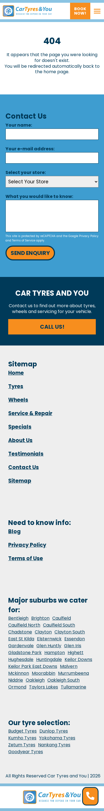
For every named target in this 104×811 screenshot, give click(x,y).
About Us (20, 440)
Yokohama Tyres (57, 738)
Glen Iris (72, 646)
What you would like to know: (39, 196)
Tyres (15, 386)
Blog (14, 531)
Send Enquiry (30, 253)
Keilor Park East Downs (32, 666)
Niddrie (15, 680)
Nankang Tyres (54, 745)
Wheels (18, 400)
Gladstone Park (25, 652)
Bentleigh (18, 618)
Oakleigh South (63, 680)
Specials (19, 427)
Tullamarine (73, 687)
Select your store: (25, 172)
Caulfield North (24, 625)
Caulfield (61, 618)
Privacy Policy (89, 236)
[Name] (52, 134)
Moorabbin (43, 673)
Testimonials (26, 454)
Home (16, 373)
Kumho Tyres (22, 738)
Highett (75, 652)
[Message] (52, 216)
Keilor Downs (78, 659)
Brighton (40, 618)
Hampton (54, 652)
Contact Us (23, 467)
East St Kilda (21, 639)
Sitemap (19, 481)
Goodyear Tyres (25, 752)
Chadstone (20, 632)
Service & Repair (30, 413)
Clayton (43, 632)
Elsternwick (49, 639)
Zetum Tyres (21, 745)
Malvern (68, 666)
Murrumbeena (73, 673)
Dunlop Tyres (53, 731)
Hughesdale (20, 659)
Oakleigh (35, 680)
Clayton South (69, 632)
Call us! (52, 327)
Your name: (18, 125)
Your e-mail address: (29, 149)
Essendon (74, 639)
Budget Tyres (22, 731)
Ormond (17, 687)
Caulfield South (59, 625)
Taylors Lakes (43, 687)
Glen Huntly (48, 646)
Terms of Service (23, 240)
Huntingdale (49, 659)
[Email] (52, 158)
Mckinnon (18, 673)
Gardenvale (21, 646)
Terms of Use (25, 558)
